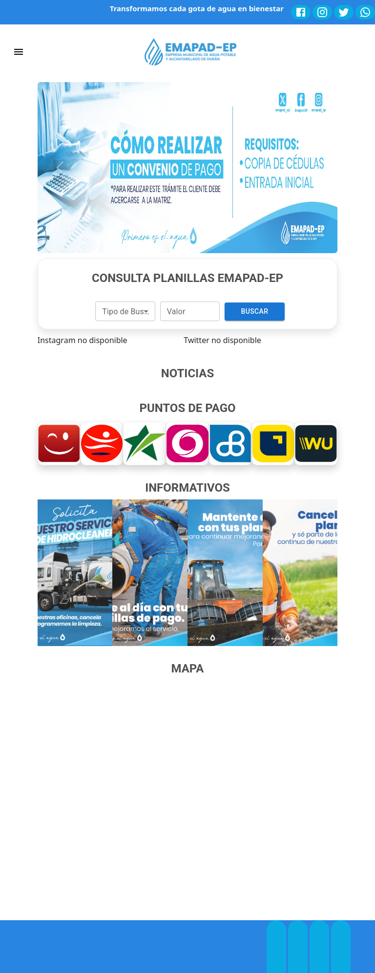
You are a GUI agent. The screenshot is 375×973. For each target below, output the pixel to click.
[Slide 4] (205, 239)
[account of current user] (18, 52)
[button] (60, 167)
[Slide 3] (187, 239)
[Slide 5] (222, 239)
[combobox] (125, 311)
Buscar (254, 312)
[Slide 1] (152, 239)
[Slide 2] (170, 239)
